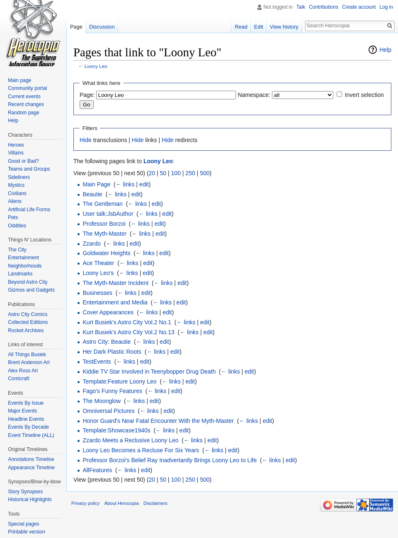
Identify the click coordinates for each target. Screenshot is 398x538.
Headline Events (26, 419)
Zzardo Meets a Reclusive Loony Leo (130, 440)
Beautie (92, 194)
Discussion (102, 27)
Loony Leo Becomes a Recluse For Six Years (141, 450)
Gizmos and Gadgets (31, 290)
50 (163, 173)
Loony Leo (96, 66)
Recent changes (26, 104)
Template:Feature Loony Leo (119, 381)
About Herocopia (121, 503)
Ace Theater (98, 263)
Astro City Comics (27, 314)
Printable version (26, 532)
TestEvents (97, 361)
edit (144, 184)
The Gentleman (103, 203)
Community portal (27, 88)
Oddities (17, 226)
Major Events (22, 411)
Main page (19, 80)
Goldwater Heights (106, 253)
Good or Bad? (23, 161)
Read (241, 27)
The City (17, 250)
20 (152, 173)
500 (204, 173)
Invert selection (364, 95)
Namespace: (254, 95)
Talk (300, 7)
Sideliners (19, 177)
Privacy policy (85, 503)
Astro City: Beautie (107, 341)
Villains (16, 153)
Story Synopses (25, 492)
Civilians (17, 193)
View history (284, 27)
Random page (23, 113)
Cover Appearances (108, 312)
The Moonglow (102, 401)
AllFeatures (97, 470)
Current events (24, 96)
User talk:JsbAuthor (108, 213)
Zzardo (92, 243)
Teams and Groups (29, 169)
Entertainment (23, 258)
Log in (386, 7)
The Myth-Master (104, 233)
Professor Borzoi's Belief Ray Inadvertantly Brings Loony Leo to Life (170, 460)
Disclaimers (155, 503)
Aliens (15, 201)
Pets (13, 217)
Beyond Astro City (27, 282)
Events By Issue (26, 403)
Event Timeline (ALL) (31, 435)
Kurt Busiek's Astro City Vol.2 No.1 (127, 322)
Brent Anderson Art (29, 362)
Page (76, 27)
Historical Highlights (29, 499)
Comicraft (18, 378)
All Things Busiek (27, 354)
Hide (86, 140)
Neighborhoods (24, 266)
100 (176, 173)
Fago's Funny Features (112, 391)
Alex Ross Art (23, 371)
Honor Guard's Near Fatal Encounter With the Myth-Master (158, 420)
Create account (359, 7)
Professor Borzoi (104, 223)
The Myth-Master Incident (115, 283)
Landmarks (20, 274)
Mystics (16, 185)
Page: (87, 95)
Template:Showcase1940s (116, 430)
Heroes (16, 145)
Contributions (323, 7)
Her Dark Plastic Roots (112, 351)
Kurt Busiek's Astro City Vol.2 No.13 (128, 332)
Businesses (97, 293)
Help (385, 49)
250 (190, 173)
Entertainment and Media (115, 302)
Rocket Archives (26, 330)
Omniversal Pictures (108, 411)
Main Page (96, 184)
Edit (258, 27)
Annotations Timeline (31, 459)
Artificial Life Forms (29, 209)
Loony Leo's (98, 273)
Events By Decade (28, 427)
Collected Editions (28, 322)
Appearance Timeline (31, 467)
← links (125, 184)
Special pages (23, 524)
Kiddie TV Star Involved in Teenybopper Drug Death (149, 371)
